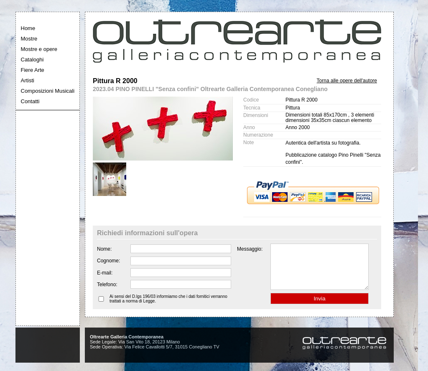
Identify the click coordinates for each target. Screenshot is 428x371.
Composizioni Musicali (48, 91)
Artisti (28, 80)
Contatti (30, 101)
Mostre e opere (39, 49)
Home (28, 28)
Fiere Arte (32, 70)
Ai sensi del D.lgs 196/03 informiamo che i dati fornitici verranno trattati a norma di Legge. (168, 307)
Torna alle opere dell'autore (347, 81)
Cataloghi (32, 59)
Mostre (29, 39)
